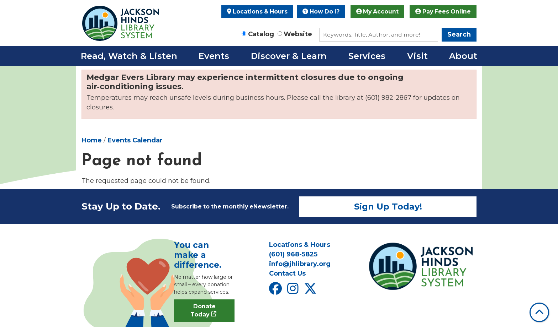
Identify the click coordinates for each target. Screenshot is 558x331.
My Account (377, 11)
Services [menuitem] (366, 56)
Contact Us (287, 273)
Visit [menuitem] (417, 56)
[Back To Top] (539, 312)
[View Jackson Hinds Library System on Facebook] (276, 291)
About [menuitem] (463, 56)
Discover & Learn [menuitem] (289, 56)
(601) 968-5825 (293, 254)
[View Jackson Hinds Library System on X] (311, 291)
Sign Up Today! (388, 206)
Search (459, 34)
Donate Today (203, 310)
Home (91, 140)
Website (298, 34)
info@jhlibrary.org (300, 264)
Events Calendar (135, 140)
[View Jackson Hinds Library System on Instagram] (293, 291)
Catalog (261, 34)
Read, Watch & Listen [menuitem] (129, 56)
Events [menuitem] (214, 56)
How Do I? (320, 11)
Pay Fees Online (443, 11)
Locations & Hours (257, 11)
